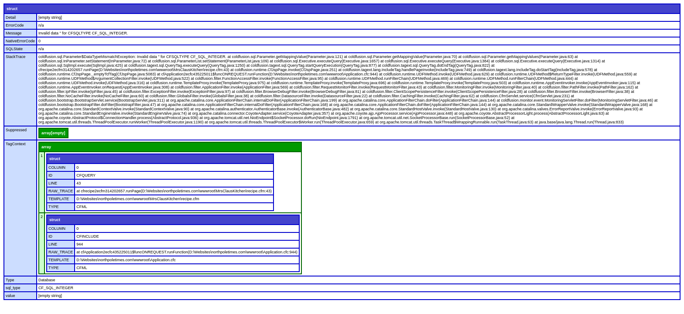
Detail (11, 17)
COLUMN (56, 167)
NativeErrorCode (20, 41)
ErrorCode (15, 25)
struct (12, 9)
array (46, 147)
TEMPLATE (58, 199)
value (10, 296)
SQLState (14, 49)
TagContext (16, 144)
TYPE (53, 207)
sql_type (13, 288)
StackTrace (15, 57)
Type (10, 280)
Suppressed (16, 130)
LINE (52, 183)
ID (50, 175)
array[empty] (53, 133)
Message (14, 33)
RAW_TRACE (60, 191)
